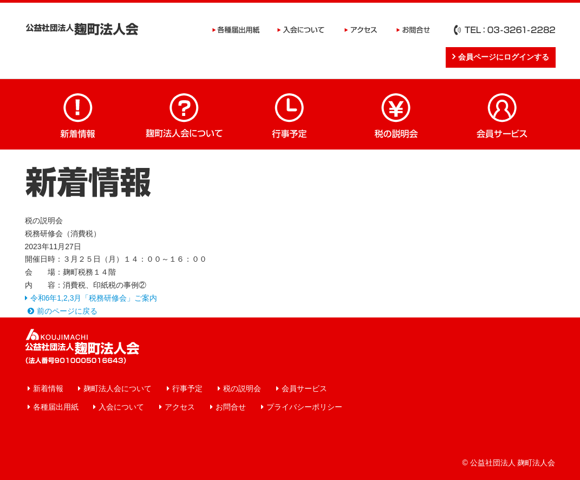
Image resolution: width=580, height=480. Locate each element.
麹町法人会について (184, 114)
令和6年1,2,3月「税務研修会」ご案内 (94, 298)
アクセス (361, 29)
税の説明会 (396, 114)
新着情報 (78, 114)
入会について (301, 29)
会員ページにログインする (503, 57)
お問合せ (413, 29)
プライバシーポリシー (304, 407)
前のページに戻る (67, 311)
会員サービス (502, 114)
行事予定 (290, 114)
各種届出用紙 (236, 29)
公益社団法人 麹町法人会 (82, 29)
